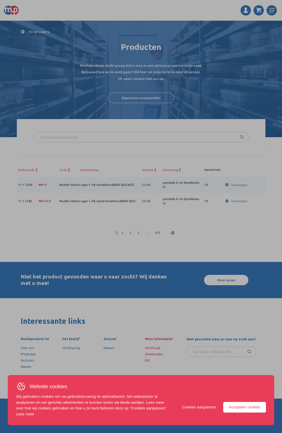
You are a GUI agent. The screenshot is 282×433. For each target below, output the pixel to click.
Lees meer (25, 414)
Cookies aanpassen (199, 407)
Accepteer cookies (245, 407)
